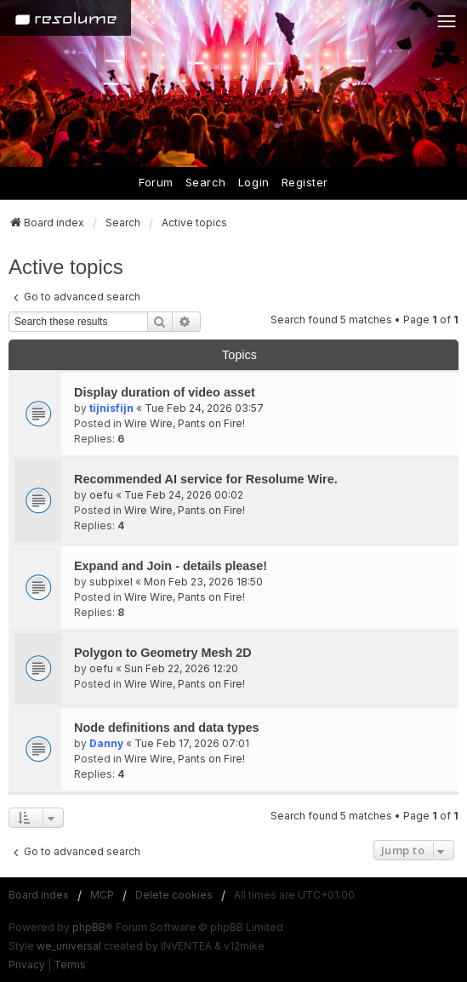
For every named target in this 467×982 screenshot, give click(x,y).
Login (254, 182)
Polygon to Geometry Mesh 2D (163, 652)
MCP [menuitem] (102, 894)
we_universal (69, 945)
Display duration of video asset (164, 392)
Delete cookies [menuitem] (174, 894)
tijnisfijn (111, 408)
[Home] (65, 18)
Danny (106, 743)
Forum (156, 182)
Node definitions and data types (166, 727)
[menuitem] (27, 965)
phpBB (88, 927)
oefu (101, 494)
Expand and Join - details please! (170, 566)
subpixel (111, 581)
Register (305, 182)
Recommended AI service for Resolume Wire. (206, 479)
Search (205, 182)
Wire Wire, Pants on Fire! (184, 423)
